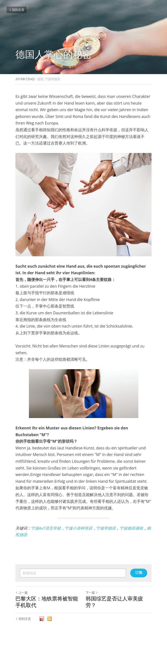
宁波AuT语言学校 (46, 528)
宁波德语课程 (131, 528)
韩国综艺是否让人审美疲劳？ (114, 601)
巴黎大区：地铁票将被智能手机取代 (46, 601)
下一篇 (92, 592)
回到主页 (16, 10)
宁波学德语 (106, 528)
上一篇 (21, 592)
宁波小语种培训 (78, 528)
